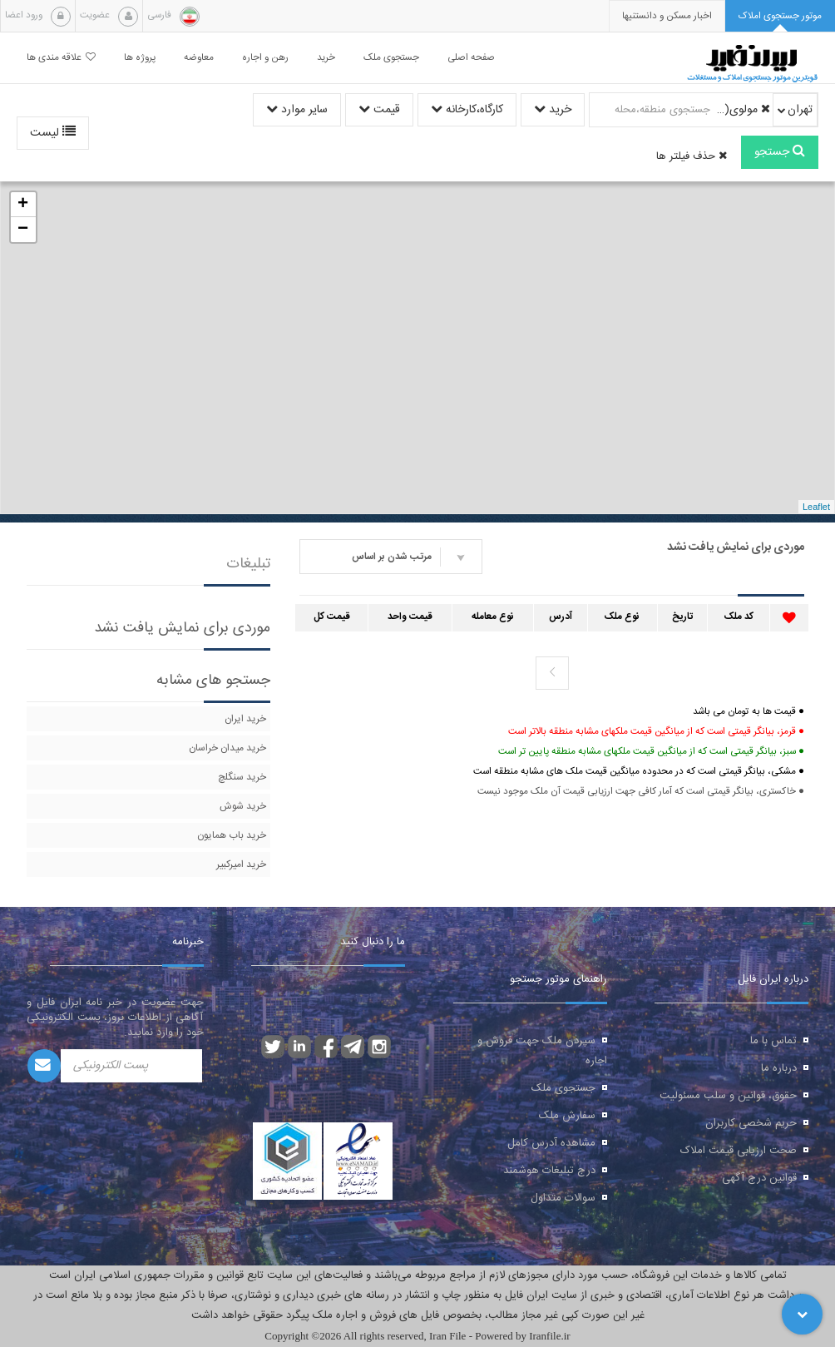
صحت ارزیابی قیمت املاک (738, 1150)
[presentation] (667, 16)
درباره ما (779, 1068)
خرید (552, 110)
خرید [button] (326, 58)
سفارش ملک (567, 1116)
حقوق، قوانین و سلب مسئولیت (728, 1096)
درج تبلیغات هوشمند (549, 1170)
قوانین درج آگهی (759, 1178)
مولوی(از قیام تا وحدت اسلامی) (742, 110)
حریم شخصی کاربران (751, 1123)
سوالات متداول (563, 1198)
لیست (53, 133)
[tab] (780, 16)
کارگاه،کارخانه (467, 110)
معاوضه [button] (199, 58)
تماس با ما (773, 1041)
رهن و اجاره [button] (265, 58)
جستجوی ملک (563, 1088)
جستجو (779, 152)
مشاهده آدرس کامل (551, 1143)
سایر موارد (297, 110)
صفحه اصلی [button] (471, 58)
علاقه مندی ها (61, 58)
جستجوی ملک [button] (391, 58)
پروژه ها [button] (140, 58)
